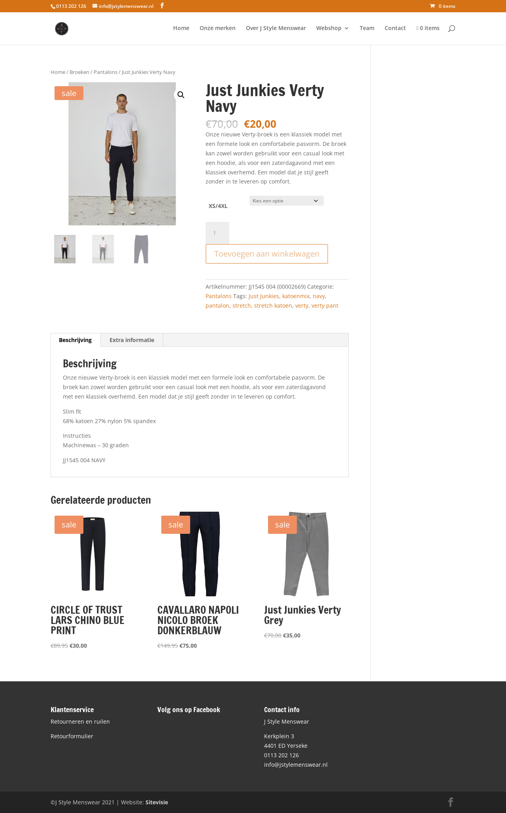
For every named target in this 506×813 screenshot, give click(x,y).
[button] (181, 95)
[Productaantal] (217, 233)
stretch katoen (273, 305)
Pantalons (105, 72)
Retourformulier (72, 736)
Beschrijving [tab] (75, 340)
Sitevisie (156, 802)
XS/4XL (218, 206)
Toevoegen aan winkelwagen (266, 253)
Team (367, 28)
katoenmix (296, 296)
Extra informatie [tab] (132, 340)
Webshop (329, 28)
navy (319, 296)
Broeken (79, 72)
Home (181, 28)
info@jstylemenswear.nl (296, 764)
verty (301, 305)
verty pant (325, 305)
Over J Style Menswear (276, 28)
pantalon (217, 305)
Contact (395, 28)
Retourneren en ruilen (80, 721)
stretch (241, 305)
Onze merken (218, 28)
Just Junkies (264, 296)
